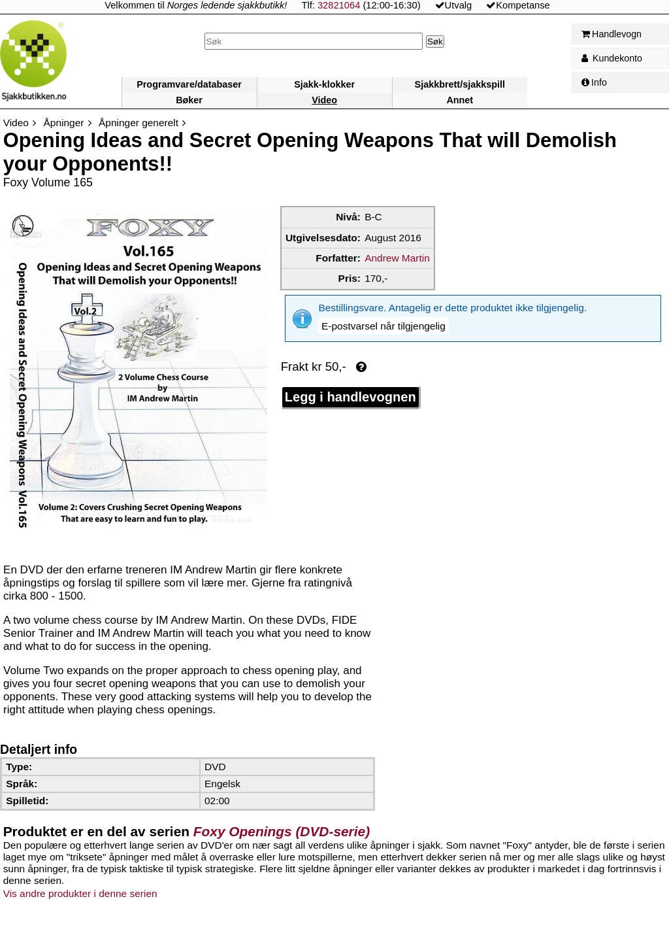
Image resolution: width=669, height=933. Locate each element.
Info (594, 82)
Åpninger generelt (138, 122)
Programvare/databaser (189, 84)
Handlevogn (611, 34)
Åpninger (64, 122)
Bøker (189, 100)
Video (324, 100)
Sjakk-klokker (324, 84)
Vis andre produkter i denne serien (80, 893)
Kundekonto (611, 58)
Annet (459, 100)
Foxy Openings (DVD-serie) (281, 831)
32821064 (339, 5)
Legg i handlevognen (350, 376)
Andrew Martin (397, 257)
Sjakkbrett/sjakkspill (460, 84)
